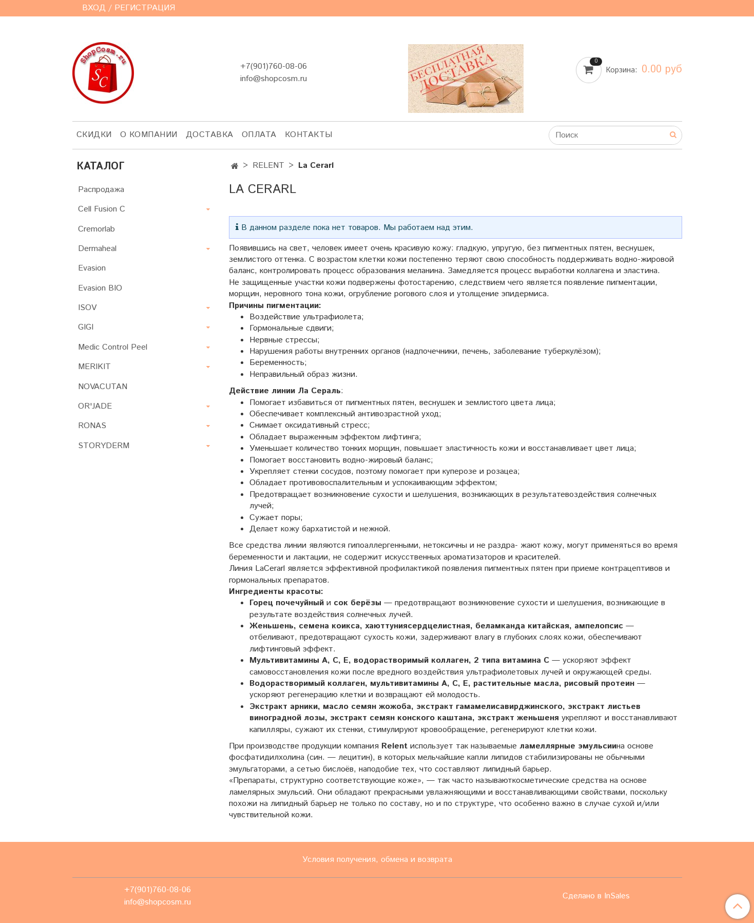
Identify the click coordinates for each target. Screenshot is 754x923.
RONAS (92, 426)
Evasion (92, 268)
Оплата (259, 135)
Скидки (94, 135)
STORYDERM (103, 446)
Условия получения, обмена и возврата (377, 860)
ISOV (87, 308)
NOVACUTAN (102, 387)
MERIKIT (94, 367)
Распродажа (101, 190)
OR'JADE (95, 406)
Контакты (309, 135)
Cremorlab (96, 229)
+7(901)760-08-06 (273, 66)
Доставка (210, 135)
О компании (149, 135)
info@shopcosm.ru (273, 79)
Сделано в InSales (596, 896)
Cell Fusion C (101, 209)
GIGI (85, 327)
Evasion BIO (100, 288)
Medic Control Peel (112, 347)
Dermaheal (97, 249)
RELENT (268, 165)
